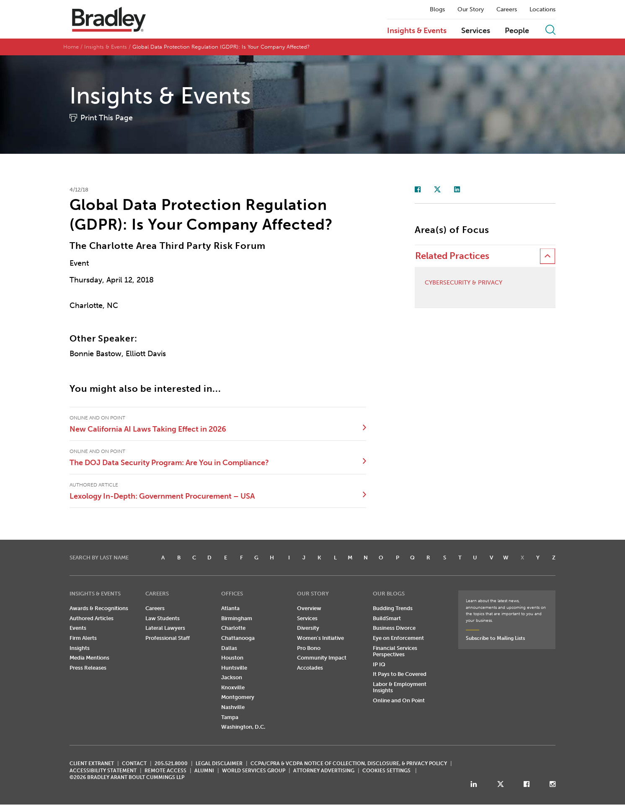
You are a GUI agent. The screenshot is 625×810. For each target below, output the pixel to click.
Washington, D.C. (243, 727)
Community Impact (321, 658)
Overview (309, 608)
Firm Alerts (83, 638)
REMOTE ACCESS (165, 771)
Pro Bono (308, 648)
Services (475, 31)
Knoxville (233, 687)
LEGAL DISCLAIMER (219, 763)
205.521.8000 (171, 763)
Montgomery (237, 697)
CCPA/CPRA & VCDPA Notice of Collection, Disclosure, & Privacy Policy (349, 763)
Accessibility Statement (103, 771)
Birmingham (236, 618)
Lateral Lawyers (165, 628)
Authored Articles (92, 618)
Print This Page (106, 117)
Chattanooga (238, 638)
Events (78, 628)
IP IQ (379, 664)
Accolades (310, 668)
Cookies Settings (386, 771)
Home (71, 47)
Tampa (229, 717)
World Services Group (253, 771)
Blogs (437, 10)
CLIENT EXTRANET (92, 763)
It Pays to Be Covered (399, 674)
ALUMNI (204, 771)
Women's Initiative (320, 638)
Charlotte (233, 628)
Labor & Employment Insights (399, 687)
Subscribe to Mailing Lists (495, 638)
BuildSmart (387, 618)
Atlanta (230, 608)
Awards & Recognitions (99, 608)
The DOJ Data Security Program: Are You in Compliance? (169, 462)
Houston (232, 658)
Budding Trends (393, 608)
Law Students (162, 618)
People (517, 31)
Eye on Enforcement (398, 638)
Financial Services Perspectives (395, 651)
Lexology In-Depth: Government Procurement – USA (162, 496)
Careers (506, 10)
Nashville (233, 707)
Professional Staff (167, 638)
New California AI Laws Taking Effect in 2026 (148, 429)
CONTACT (134, 763)
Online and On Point (399, 700)
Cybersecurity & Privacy (463, 282)
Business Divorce (394, 628)
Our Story (470, 10)
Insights (80, 648)
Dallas (229, 648)
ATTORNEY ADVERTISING (323, 771)
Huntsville (234, 668)
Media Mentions (89, 658)
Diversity (308, 628)
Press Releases (88, 668)
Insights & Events (417, 31)
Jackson (231, 677)
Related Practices (452, 255)
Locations (542, 10)
